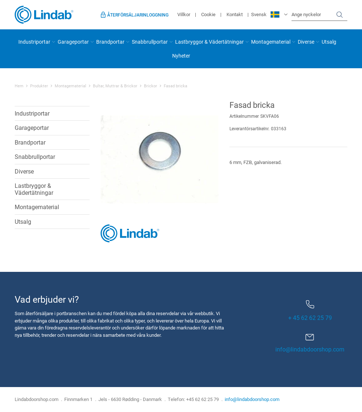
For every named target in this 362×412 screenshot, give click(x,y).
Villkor (183, 14)
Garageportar (73, 41)
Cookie (208, 14)
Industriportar (34, 41)
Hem (19, 85)
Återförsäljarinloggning (138, 15)
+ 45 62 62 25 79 (310, 310)
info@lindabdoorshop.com (309, 349)
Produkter (39, 85)
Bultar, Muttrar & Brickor (115, 85)
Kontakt (235, 14)
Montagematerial (270, 41)
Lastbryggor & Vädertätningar (209, 41)
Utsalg (329, 41)
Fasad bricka (175, 85)
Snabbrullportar (150, 41)
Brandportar (110, 41)
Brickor (150, 85)
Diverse (306, 41)
